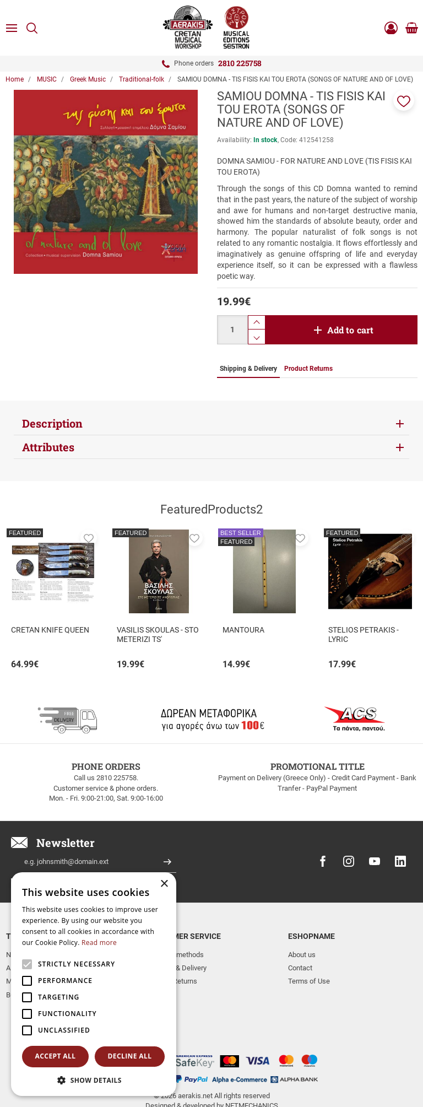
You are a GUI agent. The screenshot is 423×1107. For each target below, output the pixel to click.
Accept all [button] (55, 1056)
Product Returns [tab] (308, 368)
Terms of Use (309, 981)
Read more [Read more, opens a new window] (99, 942)
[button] (403, 100)
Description (52, 423)
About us (302, 955)
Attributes (48, 447)
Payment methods (175, 955)
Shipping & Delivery (177, 968)
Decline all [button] (130, 1056)
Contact (300, 968)
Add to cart (350, 330)
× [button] (164, 884)
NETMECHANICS (251, 1065)
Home (15, 79)
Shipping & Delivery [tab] (248, 368)
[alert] (93, 984)
